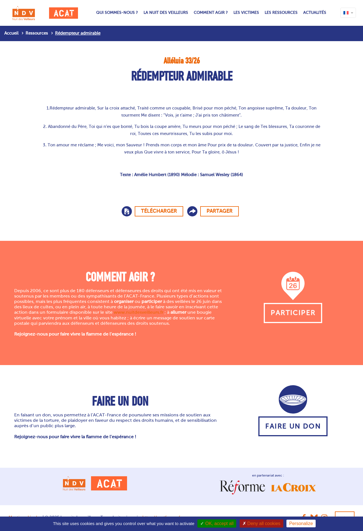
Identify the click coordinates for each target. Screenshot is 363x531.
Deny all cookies (261, 523)
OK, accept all (216, 523)
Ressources (37, 33)
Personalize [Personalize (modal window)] (301, 523)
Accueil (11, 33)
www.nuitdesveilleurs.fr (138, 312)
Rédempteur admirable (77, 33)
